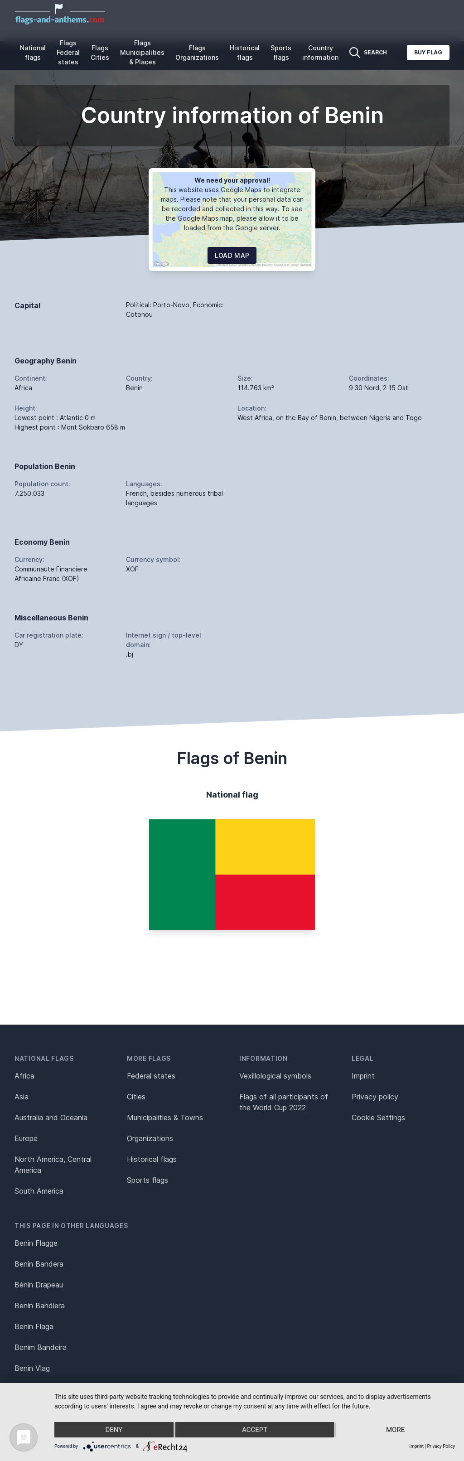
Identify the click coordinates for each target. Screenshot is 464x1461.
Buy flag (428, 52)
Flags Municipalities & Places (142, 52)
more (395, 1430)
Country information (320, 52)
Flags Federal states (68, 52)
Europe (26, 1138)
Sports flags (281, 52)
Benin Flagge (36, 1243)
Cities (136, 1096)
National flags (33, 52)
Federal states (151, 1075)
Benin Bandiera (39, 1305)
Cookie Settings (378, 1117)
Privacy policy (375, 1096)
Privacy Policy (441, 1446)
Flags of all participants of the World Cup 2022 (283, 1102)
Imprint (363, 1075)
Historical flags (245, 52)
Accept (254, 1430)
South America (38, 1190)
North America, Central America (53, 1165)
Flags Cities (100, 52)
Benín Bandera (38, 1263)
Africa (24, 1075)
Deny (113, 1430)
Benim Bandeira (40, 1347)
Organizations (150, 1138)
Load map (232, 255)
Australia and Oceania (50, 1117)
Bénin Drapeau (38, 1284)
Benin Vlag (32, 1368)
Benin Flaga (33, 1326)
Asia (21, 1096)
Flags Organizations (197, 52)
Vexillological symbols (275, 1075)
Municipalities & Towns (165, 1117)
